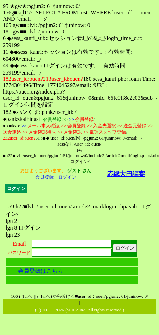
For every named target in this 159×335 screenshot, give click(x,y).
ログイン (67, 177)
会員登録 (44, 177)
